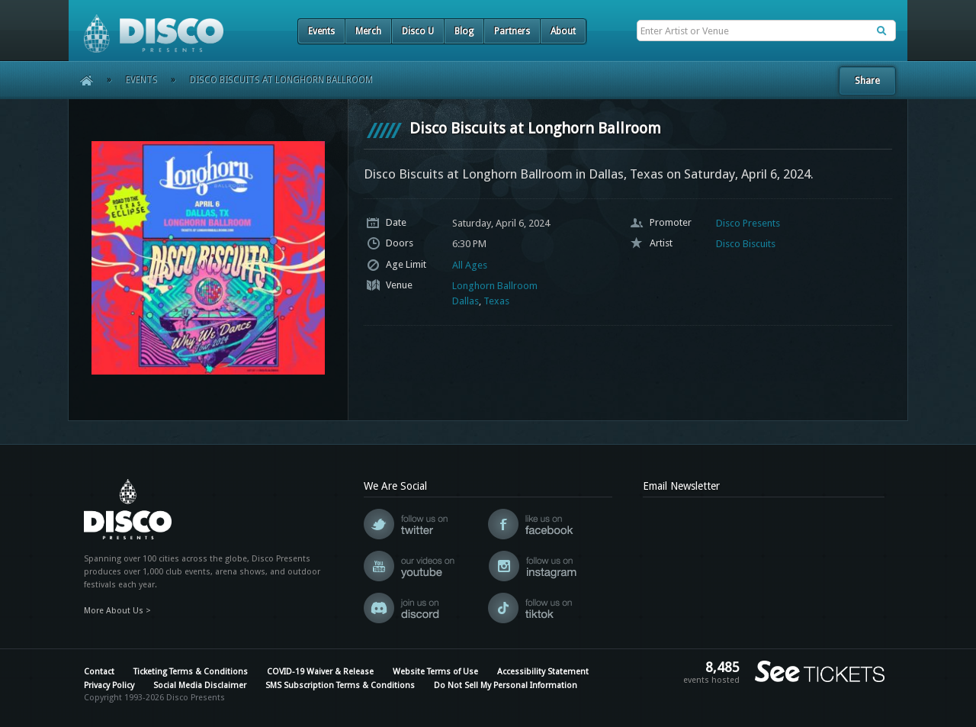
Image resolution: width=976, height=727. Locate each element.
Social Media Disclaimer (199, 685)
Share (867, 80)
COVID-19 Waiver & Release (320, 672)
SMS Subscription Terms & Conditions (340, 685)
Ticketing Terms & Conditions (190, 672)
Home (81, 80)
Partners (512, 31)
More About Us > (117, 611)
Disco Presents (748, 223)
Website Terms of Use (435, 672)
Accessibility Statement (543, 672)
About (563, 31)
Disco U (418, 31)
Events (321, 31)
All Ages (469, 265)
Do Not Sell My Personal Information (505, 685)
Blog (464, 31)
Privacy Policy (109, 685)
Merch (368, 31)
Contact (99, 672)
